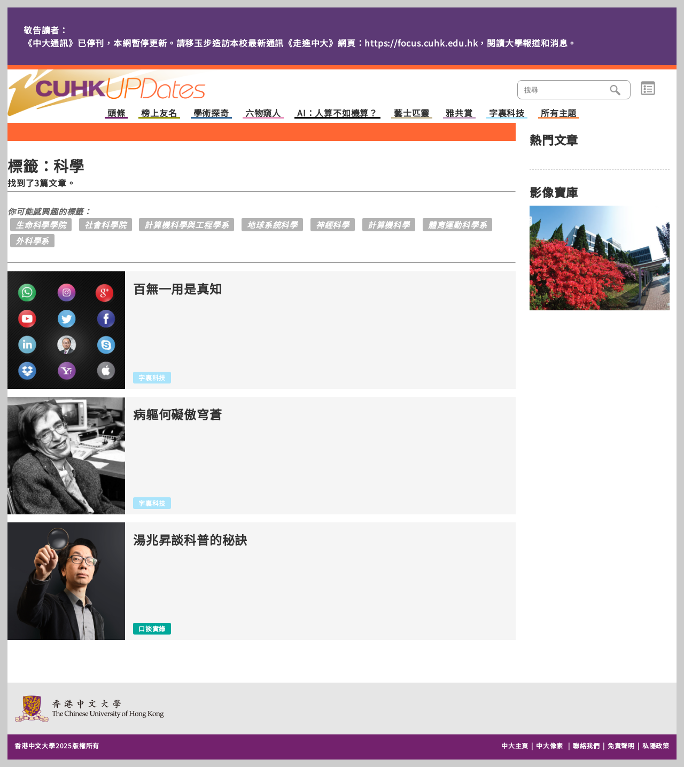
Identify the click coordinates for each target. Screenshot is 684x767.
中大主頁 (514, 745)
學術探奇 (211, 113)
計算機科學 (389, 224)
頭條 (116, 113)
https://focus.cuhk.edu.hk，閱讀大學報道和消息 (466, 42)
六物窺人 (263, 113)
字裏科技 (507, 113)
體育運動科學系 (457, 224)
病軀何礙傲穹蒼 (177, 414)
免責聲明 (621, 745)
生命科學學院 (40, 224)
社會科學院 (105, 224)
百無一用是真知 (177, 288)
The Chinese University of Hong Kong (90, 708)
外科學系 (32, 240)
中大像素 (549, 745)
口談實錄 (152, 628)
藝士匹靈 (412, 113)
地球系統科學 (272, 224)
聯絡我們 (586, 745)
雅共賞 (459, 113)
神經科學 (332, 224)
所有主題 (559, 113)
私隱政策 (656, 745)
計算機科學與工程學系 (186, 224)
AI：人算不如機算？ (337, 113)
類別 (648, 88)
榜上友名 (159, 113)
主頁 (126, 85)
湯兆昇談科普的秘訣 (190, 539)
